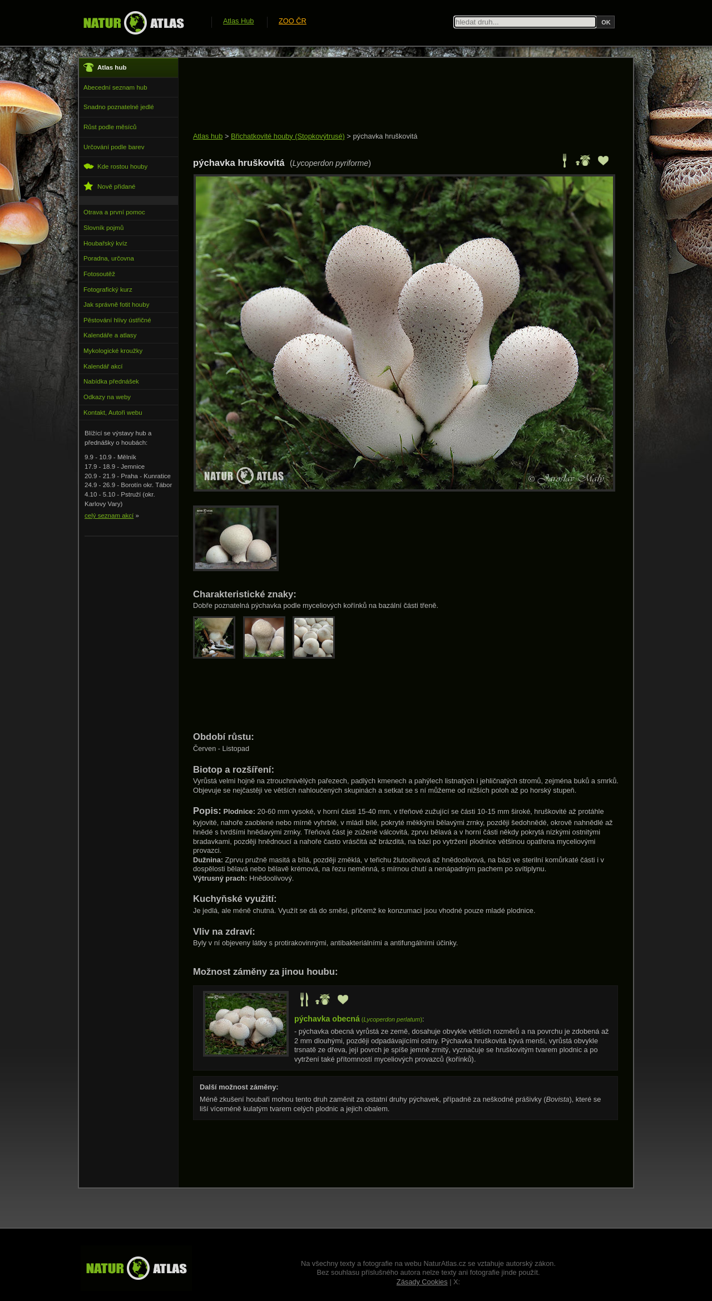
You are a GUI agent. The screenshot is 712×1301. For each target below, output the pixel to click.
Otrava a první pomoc (114, 212)
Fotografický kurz (107, 289)
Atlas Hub (238, 21)
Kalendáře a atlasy (109, 335)
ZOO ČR (292, 21)
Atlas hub (207, 136)
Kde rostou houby (115, 166)
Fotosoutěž (99, 274)
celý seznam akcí (109, 515)
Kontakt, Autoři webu (112, 412)
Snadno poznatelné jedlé (118, 107)
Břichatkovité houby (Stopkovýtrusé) (288, 136)
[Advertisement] (395, 96)
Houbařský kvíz (105, 243)
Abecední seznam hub (115, 87)
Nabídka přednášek (111, 381)
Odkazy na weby (107, 397)
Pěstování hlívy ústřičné (117, 320)
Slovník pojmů (103, 227)
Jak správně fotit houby (116, 304)
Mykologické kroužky (112, 350)
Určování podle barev (113, 147)
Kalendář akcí (102, 366)
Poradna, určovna (108, 258)
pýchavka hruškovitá (385, 136)
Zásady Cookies (422, 1282)
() (358, 1019)
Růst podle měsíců (109, 127)
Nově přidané (109, 186)
